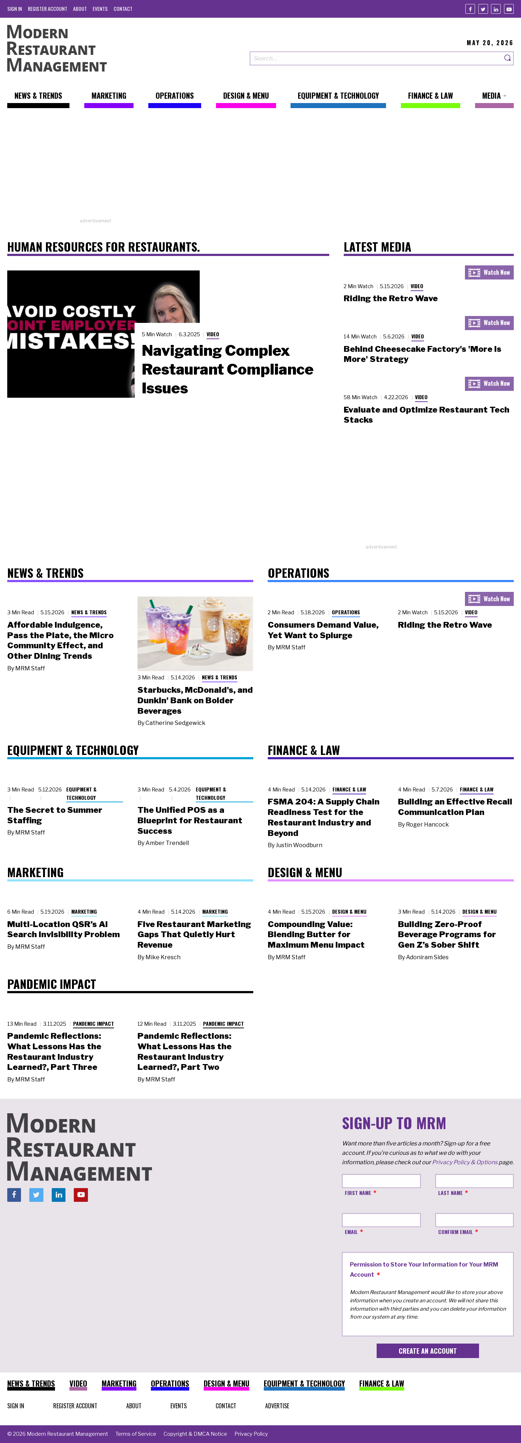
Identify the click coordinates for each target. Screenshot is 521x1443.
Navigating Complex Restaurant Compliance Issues (228, 369)
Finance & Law (349, 789)
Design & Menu (349, 911)
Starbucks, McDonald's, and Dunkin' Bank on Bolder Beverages (195, 700)
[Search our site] (376, 58)
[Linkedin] (496, 9)
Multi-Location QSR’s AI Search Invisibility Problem (63, 929)
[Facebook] (470, 9)
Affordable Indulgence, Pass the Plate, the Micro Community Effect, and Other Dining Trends (60, 640)
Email (351, 1231)
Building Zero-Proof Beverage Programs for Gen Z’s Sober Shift (447, 934)
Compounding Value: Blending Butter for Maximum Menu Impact (316, 934)
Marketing (84, 911)
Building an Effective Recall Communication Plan (455, 807)
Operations (346, 612)
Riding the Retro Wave (391, 298)
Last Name (450, 1192)
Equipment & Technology (81, 793)
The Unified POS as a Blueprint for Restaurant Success (189, 820)
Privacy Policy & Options (464, 1162)
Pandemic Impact (93, 1023)
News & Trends (89, 612)
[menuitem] (14, 8)
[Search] (508, 58)
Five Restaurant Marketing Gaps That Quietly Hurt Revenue (194, 934)
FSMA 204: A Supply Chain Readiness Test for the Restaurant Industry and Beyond (324, 817)
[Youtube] (509, 9)
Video (213, 334)
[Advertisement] (260, 166)
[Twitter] (483, 9)
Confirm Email (455, 1231)
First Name (358, 1192)
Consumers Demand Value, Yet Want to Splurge (323, 630)
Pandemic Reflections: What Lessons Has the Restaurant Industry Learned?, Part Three (54, 1051)
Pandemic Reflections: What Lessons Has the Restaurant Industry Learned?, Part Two (184, 1051)
